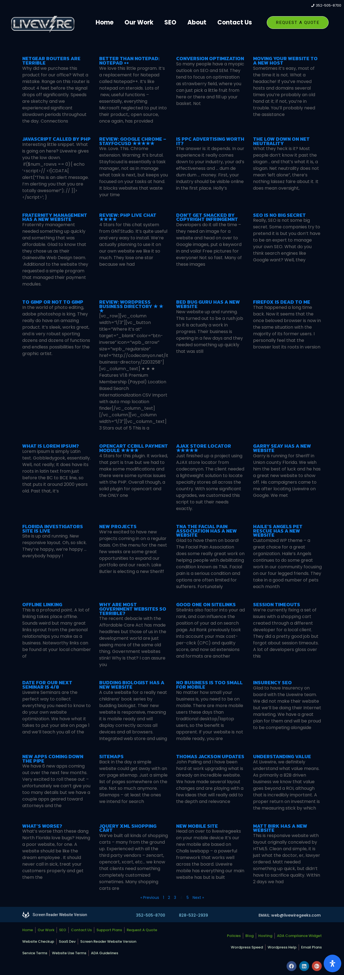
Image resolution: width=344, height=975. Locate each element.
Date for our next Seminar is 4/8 (47, 685)
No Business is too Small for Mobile (209, 685)
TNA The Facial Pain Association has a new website (206, 531)
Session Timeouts (276, 604)
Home (104, 22)
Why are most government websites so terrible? (132, 609)
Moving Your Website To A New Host (285, 61)
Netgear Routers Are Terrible (51, 61)
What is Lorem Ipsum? (50, 446)
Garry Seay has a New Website (282, 448)
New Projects (118, 526)
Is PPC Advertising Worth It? (210, 141)
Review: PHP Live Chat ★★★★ (127, 217)
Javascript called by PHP (56, 139)
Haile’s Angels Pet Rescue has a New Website (278, 531)
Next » (198, 897)
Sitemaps (111, 756)
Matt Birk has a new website (280, 828)
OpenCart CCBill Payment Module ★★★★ (133, 448)
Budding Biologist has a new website (131, 685)
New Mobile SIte (197, 826)
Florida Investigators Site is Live (52, 528)
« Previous (149, 897)
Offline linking (42, 604)
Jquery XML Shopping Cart (127, 828)
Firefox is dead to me (281, 302)
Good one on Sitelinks (206, 604)
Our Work (138, 22)
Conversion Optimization (210, 58)
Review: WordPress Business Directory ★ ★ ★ (131, 306)
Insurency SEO (272, 682)
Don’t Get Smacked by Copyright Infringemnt (207, 217)
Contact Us (234, 22)
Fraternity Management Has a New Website (54, 217)
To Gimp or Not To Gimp (52, 302)
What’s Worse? (42, 826)
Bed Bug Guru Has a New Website (208, 304)
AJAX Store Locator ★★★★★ (203, 448)
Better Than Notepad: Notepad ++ (129, 61)
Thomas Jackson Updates (210, 756)
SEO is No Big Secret (279, 215)
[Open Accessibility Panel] (332, 963)
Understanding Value (282, 756)
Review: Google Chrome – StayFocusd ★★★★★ (132, 141)
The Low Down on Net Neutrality (281, 141)
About (196, 22)
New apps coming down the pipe (52, 759)
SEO (170, 22)
